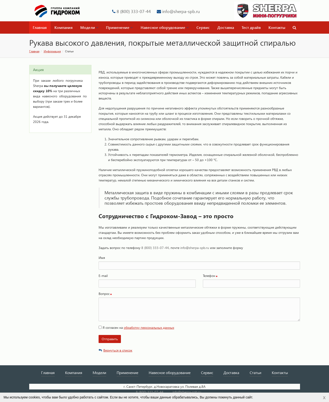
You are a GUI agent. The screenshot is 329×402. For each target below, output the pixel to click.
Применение (119, 27)
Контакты (276, 27)
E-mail (103, 275)
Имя (102, 257)
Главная (40, 27)
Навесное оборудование (165, 27)
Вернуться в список (115, 350)
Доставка (225, 27)
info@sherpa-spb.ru (181, 11)
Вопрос (104, 293)
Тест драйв (251, 27)
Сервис (203, 27)
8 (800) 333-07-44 (134, 11)
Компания (63, 27)
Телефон (209, 275)
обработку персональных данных (149, 327)
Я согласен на (136, 327)
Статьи (255, 372)
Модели (89, 27)
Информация (52, 51)
